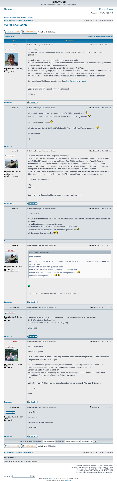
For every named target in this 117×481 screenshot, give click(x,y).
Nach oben (8, 102)
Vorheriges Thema (94, 37)
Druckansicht (9, 37)
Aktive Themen (27, 17)
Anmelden (8, 9)
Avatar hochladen (15, 25)
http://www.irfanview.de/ (76, 81)
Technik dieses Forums (25, 20)
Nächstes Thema (107, 37)
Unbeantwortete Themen (12, 17)
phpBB (49, 478)
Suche (110, 9)
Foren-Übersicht (9, 20)
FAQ (102, 9)
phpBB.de (68, 480)
